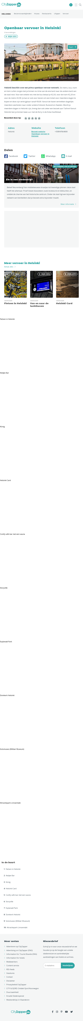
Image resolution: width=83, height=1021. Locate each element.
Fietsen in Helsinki (12, 869)
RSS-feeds (10, 969)
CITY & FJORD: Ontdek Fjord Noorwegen (22, 988)
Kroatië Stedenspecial (15, 996)
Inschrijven (68, 965)
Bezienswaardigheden (23, 14)
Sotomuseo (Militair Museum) (17, 921)
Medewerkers (12, 962)
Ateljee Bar (9, 875)
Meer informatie (67, 204)
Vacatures (10, 973)
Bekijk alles (8, 267)
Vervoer (66, 14)
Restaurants (46, 14)
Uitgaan (57, 14)
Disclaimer (10, 981)
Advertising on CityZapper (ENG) (19, 950)
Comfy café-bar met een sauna (17, 895)
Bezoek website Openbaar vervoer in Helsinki (40, 133)
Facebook (11, 156)
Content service (12, 965)
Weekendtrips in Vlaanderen (17, 1000)
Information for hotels (15, 958)
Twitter (29, 156)
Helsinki (6, 14)
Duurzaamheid (12, 992)
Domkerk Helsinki (12, 914)
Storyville (8, 901)
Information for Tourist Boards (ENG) (21, 954)
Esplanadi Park (11, 908)
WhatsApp (48, 156)
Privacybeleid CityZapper (16, 984)
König (7, 882)
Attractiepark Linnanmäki (15, 927)
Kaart (72, 47)
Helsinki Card (10, 888)
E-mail (66, 156)
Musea (36, 14)
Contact (9, 977)
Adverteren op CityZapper (16, 946)
